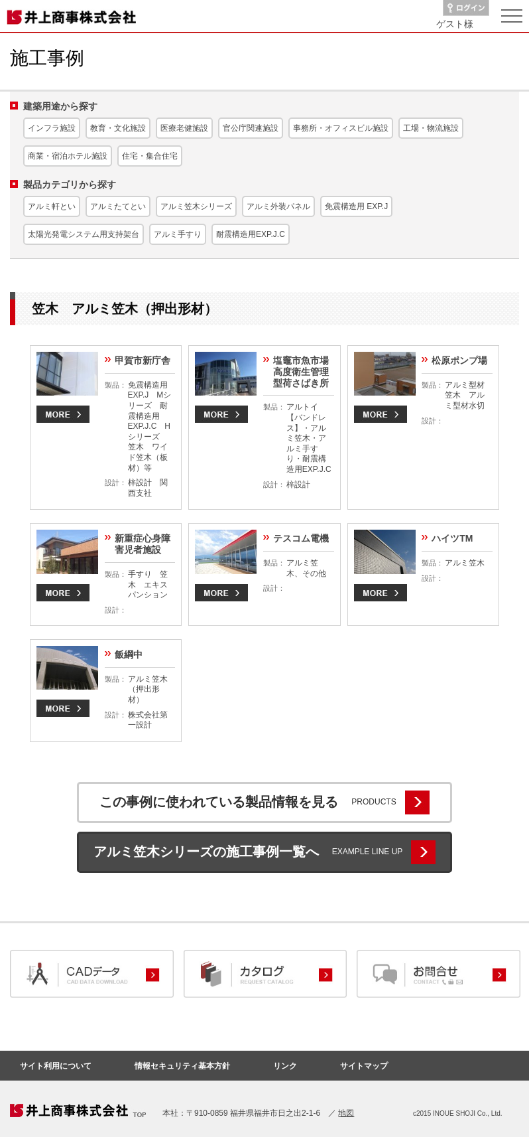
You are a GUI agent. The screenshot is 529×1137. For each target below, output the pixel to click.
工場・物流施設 (431, 128)
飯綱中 (129, 654)
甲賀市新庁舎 (142, 360)
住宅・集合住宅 (150, 156)
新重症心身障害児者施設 (142, 544)
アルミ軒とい (52, 206)
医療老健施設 (184, 128)
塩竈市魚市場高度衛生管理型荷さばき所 (301, 371)
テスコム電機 (301, 538)
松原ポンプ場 (459, 360)
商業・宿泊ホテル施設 (67, 156)
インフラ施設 (52, 128)
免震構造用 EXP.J (356, 206)
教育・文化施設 (118, 128)
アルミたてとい (118, 206)
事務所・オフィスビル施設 (340, 128)
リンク (285, 1066)
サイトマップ (364, 1066)
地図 (346, 1113)
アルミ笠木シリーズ (196, 206)
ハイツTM (452, 538)
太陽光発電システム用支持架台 (83, 234)
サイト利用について (55, 1066)
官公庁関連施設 (250, 128)
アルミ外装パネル (278, 206)
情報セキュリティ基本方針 (182, 1066)
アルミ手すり (178, 234)
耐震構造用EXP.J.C (250, 234)
